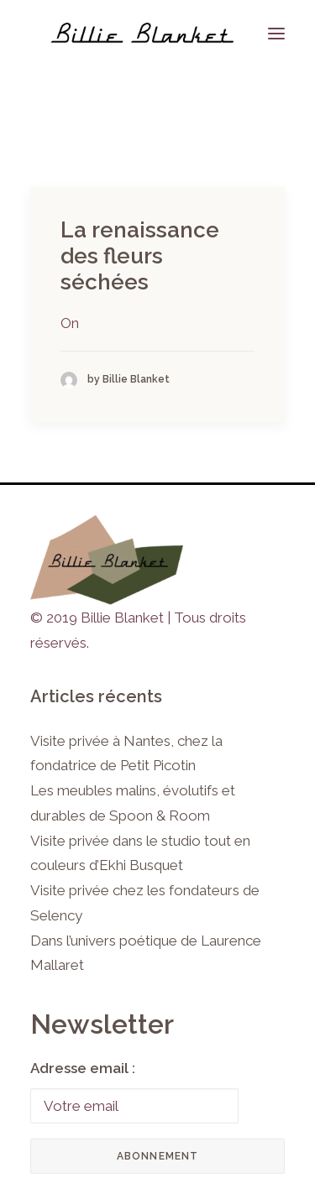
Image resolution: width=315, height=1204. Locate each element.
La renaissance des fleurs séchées (139, 255)
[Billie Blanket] (142, 33)
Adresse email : (82, 1068)
